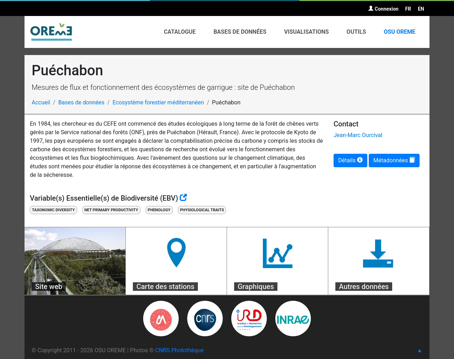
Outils (356, 31)
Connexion (383, 9)
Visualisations (306, 31)
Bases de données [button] (240, 31)
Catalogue (180, 31)
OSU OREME (399, 31)
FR (408, 9)
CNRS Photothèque (179, 350)
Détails (350, 160)
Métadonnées (394, 160)
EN (421, 9)
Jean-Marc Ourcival (358, 135)
